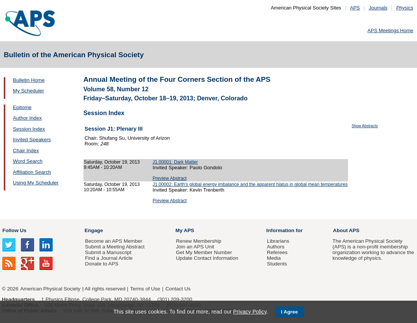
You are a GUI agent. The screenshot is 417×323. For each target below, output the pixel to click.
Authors (275, 247)
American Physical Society (50, 289)
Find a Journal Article (108, 258)
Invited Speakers (32, 139)
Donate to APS (101, 264)
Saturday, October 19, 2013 (112, 162)
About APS (346, 230)
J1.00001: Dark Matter (175, 162)
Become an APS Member (113, 241)
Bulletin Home (29, 80)
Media (274, 258)
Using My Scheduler (35, 183)
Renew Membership (198, 241)
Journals (378, 8)
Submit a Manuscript (108, 252)
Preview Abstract (170, 178)
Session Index (29, 129)
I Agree (289, 312)
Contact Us (177, 289)
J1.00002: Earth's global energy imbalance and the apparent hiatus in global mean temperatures (250, 184)
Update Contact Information (207, 258)
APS (355, 8)
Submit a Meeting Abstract (114, 247)
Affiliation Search (32, 172)
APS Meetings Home (390, 30)
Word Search (27, 161)
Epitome (22, 107)
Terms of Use (145, 289)
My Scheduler (28, 91)
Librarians (278, 241)
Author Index (27, 118)
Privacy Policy (250, 312)
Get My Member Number (204, 252)
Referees (277, 252)
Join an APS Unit (195, 247)
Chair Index (26, 150)
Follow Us (14, 230)
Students (277, 264)
